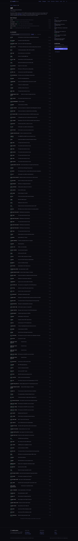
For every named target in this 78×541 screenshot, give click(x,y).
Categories (15, 5)
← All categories (57, 51)
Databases (57, 1)
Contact (56, 533)
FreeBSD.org (42, 533)
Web (64, 1)
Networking (52, 1)
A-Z (35, 34)
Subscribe (61, 48)
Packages (44, 1)
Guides (40, 1)
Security (49, 1)
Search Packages (28, 533)
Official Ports (42, 532)
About (55, 532)
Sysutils (61, 1)
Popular (32, 34)
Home (11, 5)
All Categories (27, 532)
